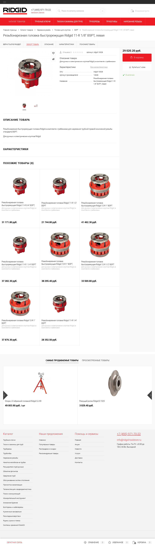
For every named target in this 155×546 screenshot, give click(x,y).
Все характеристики (99, 67)
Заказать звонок (37, 13)
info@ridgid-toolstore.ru (129, 440)
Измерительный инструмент (14, 498)
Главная (78, 440)
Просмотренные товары (95, 360)
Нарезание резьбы (133, 22)
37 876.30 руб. (20, 341)
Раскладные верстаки (12, 516)
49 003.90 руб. (15, 405)
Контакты (79, 463)
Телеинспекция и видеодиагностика (17, 490)
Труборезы (94, 22)
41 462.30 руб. (99, 224)
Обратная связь (12, 542)
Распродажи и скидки (47, 449)
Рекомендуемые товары (48, 454)
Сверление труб (9, 476)
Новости (78, 449)
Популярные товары (47, 445)
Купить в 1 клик (137, 67)
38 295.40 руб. (60, 283)
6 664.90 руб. (111, 405)
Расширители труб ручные (13, 467)
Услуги (77, 454)
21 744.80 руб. (60, 224)
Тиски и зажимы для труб (70, 22)
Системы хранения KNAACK (14, 525)
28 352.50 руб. (60, 341)
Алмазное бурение (10, 503)
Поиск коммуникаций (11, 494)
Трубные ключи (42, 22)
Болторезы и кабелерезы (13, 507)
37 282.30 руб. (20, 283)
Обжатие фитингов (10, 472)
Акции (77, 445)
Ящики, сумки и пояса (11, 521)
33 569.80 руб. (99, 283)
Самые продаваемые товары (62, 360)
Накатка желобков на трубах (14, 463)
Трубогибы (111, 22)
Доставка (78, 458)
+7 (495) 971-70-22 (129, 434)
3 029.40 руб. (62, 405)
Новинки (42, 440)
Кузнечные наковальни (12, 512)
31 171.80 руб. (20, 224)
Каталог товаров (16, 21)
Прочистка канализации (12, 485)
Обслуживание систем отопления (16, 481)
